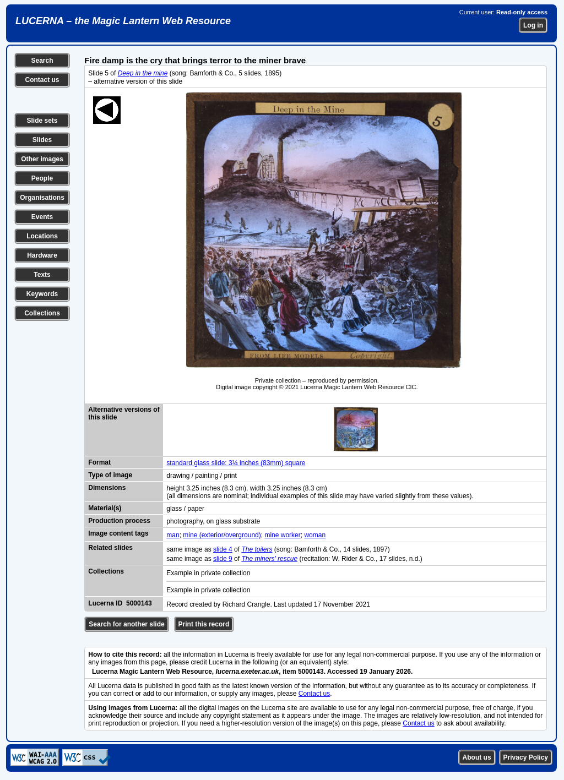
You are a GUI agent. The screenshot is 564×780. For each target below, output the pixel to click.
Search (42, 60)
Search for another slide (126, 624)
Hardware (42, 255)
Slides (42, 140)
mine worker (282, 535)
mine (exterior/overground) (222, 535)
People (42, 178)
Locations (42, 236)
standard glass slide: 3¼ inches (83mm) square (235, 463)
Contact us (42, 80)
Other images (42, 159)
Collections (42, 313)
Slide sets (41, 120)
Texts (42, 275)
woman (315, 535)
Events (42, 217)
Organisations (42, 197)
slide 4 (222, 549)
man (172, 535)
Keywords (42, 294)
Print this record (204, 624)
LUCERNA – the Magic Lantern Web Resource (123, 20)
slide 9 (222, 559)
